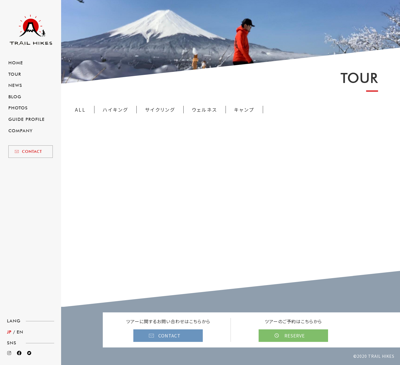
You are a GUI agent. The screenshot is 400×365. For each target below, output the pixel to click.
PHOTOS (18, 108)
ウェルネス (204, 109)
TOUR (14, 74)
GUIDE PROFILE (26, 119)
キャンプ (244, 109)
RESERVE (294, 335)
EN (20, 332)
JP (9, 332)
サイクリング (160, 109)
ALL (80, 109)
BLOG (14, 96)
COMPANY (20, 130)
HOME (15, 62)
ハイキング (115, 109)
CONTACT (32, 151)
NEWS (15, 85)
